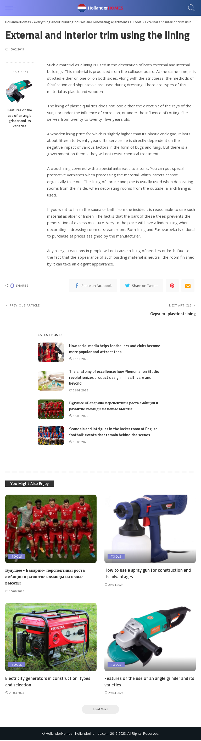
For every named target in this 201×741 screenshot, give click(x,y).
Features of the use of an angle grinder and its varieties (20, 118)
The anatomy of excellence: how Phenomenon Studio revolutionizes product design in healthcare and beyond (114, 378)
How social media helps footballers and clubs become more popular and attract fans (115, 349)
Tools (17, 557)
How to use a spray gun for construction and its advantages (148, 573)
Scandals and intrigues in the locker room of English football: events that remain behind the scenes (114, 432)
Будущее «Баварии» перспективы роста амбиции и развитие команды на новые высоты (114, 406)
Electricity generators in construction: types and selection (48, 682)
